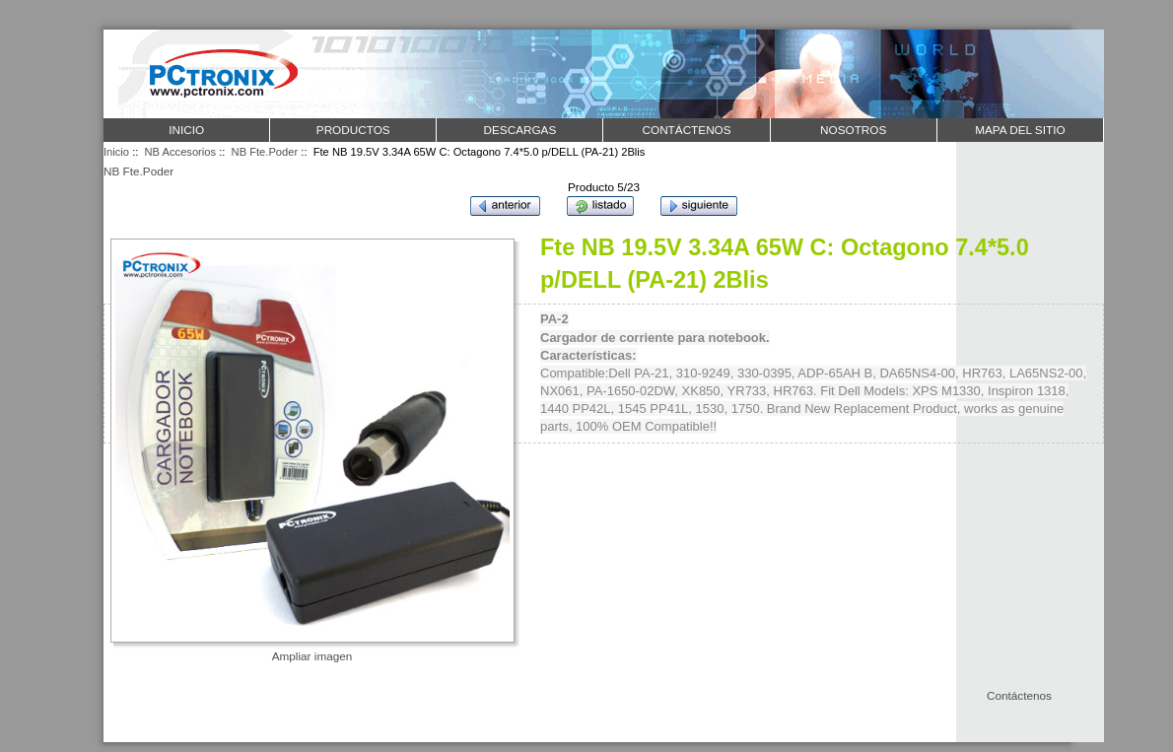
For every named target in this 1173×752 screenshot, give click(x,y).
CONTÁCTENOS (687, 129)
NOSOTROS (853, 129)
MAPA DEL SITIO (1020, 129)
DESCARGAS (519, 129)
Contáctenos (1019, 695)
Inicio (186, 129)
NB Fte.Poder (265, 152)
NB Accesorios (181, 152)
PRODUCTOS (353, 129)
